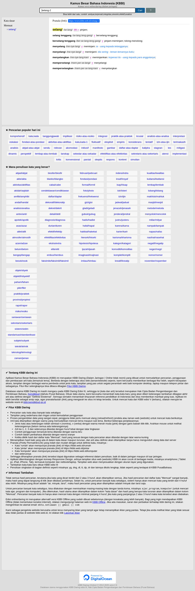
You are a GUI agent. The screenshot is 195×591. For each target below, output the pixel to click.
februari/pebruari (88, 173)
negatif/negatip (155, 243)
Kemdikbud (34, 394)
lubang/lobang (155, 190)
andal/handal (21, 202)
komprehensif (17, 136)
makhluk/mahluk (155, 196)
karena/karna (122, 225)
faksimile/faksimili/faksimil (55, 260)
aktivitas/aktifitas (21, 184)
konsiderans (135, 142)
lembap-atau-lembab (46, 153)
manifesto (98, 147)
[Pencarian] (87, 10)
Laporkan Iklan (72, 513)
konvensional (73, 159)
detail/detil (55, 214)
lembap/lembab (155, 184)
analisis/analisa (21, 208)
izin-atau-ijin (163, 142)
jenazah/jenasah (122, 208)
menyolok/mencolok (155, 214)
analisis (14, 147)
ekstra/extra (55, 243)
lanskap (65, 153)
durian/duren (55, 225)
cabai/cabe (55, 184)
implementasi (179, 153)
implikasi (67, 136)
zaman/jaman (21, 358)
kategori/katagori (122, 243)
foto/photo (88, 190)
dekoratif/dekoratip (55, 202)
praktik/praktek (21, 293)
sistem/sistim (21, 329)
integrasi (102, 136)
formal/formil (88, 184)
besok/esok (22, 260)
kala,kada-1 (81, 142)
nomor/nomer (155, 255)
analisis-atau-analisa (158, 136)
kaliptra (146, 147)
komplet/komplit (122, 255)
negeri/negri (155, 249)
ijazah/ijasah (88, 249)
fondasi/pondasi (88, 179)
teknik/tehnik (21, 346)
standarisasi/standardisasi (21, 334)
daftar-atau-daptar (128, 147)
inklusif (85, 147)
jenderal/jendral (122, 214)
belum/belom (21, 249)
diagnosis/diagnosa (55, 220)
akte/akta (21, 179)
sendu (46, 147)
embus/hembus (55, 255)
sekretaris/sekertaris (21, 323)
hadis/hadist (88, 220)
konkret (123, 159)
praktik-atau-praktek (121, 136)
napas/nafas (155, 231)
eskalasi (13, 142)
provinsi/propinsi (21, 299)
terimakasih (179, 142)
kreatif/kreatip (122, 260)
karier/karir (122, 231)
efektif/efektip (55, 231)
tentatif (149, 142)
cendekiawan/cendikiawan (55, 190)
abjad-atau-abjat (30, 147)
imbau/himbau (88, 260)
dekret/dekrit (55, 208)
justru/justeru (122, 220)
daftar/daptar (55, 196)
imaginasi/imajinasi (89, 255)
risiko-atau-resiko (85, 136)
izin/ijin (122, 196)
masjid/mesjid (155, 202)
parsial (87, 159)
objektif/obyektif (21, 276)
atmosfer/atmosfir (21, 237)
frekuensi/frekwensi (88, 196)
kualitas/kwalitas (155, 173)
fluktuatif (96, 142)
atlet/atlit (21, 231)
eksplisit (108, 142)
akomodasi (71, 147)
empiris (121, 142)
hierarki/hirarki (88, 237)
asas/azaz (21, 225)
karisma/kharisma (122, 237)
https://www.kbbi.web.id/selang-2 (84, 21)
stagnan (158, 147)
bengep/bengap (21, 255)
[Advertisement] (121, 95)
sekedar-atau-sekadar (84, 153)
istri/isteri (122, 190)
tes (169, 147)
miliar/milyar (155, 220)
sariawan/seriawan (21, 317)
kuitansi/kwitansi (155, 179)
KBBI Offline (98, 502)
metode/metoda (155, 208)
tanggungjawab (51, 136)
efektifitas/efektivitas (55, 237)
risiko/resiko (21, 311)
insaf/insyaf (122, 179)
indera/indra (122, 173)
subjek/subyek (21, 340)
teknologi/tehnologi (21, 352)
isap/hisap (122, 184)
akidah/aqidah (21, 190)
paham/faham (21, 282)
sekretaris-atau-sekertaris (144, 153)
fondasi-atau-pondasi (33, 142)
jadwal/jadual (122, 202)
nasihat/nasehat (155, 237)
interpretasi (179, 136)
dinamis (12, 153)
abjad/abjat (21, 173)
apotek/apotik (21, 220)
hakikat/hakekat (88, 231)
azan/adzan (21, 243)
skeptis (98, 159)
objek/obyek (21, 270)
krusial (139, 136)
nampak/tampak (155, 225)
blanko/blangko (55, 179)
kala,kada (34, 136)
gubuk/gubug (88, 214)
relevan (58, 147)
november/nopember (156, 260)
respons (110, 159)
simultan (135, 159)
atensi (165, 153)
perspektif (26, 153)
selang (12, 29)
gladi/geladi (89, 208)
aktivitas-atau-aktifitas (59, 142)
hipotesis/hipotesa (88, 243)
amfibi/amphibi (21, 196)
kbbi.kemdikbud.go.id (34, 402)
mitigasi (181, 147)
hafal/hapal (88, 225)
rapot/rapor (21, 305)
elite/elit (55, 249)
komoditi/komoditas (122, 249)
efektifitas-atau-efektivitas (113, 153)
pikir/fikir (21, 288)
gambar (111, 147)
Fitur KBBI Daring (76, 386)
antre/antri (21, 214)
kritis (58, 159)
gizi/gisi (88, 202)
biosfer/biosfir (55, 173)
